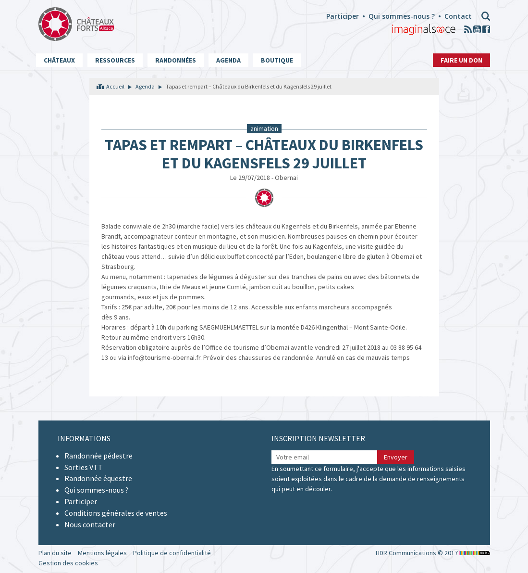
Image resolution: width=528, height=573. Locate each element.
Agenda (228, 60)
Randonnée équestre (98, 478)
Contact (458, 16)
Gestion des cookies (68, 563)
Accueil (115, 86)
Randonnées (175, 60)
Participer (342, 16)
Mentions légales (102, 552)
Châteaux (59, 60)
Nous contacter (89, 524)
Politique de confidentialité (172, 552)
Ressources (115, 60)
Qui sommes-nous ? (401, 16)
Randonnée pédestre (98, 455)
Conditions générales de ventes (115, 513)
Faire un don (461, 60)
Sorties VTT (83, 467)
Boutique (277, 60)
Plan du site (55, 552)
